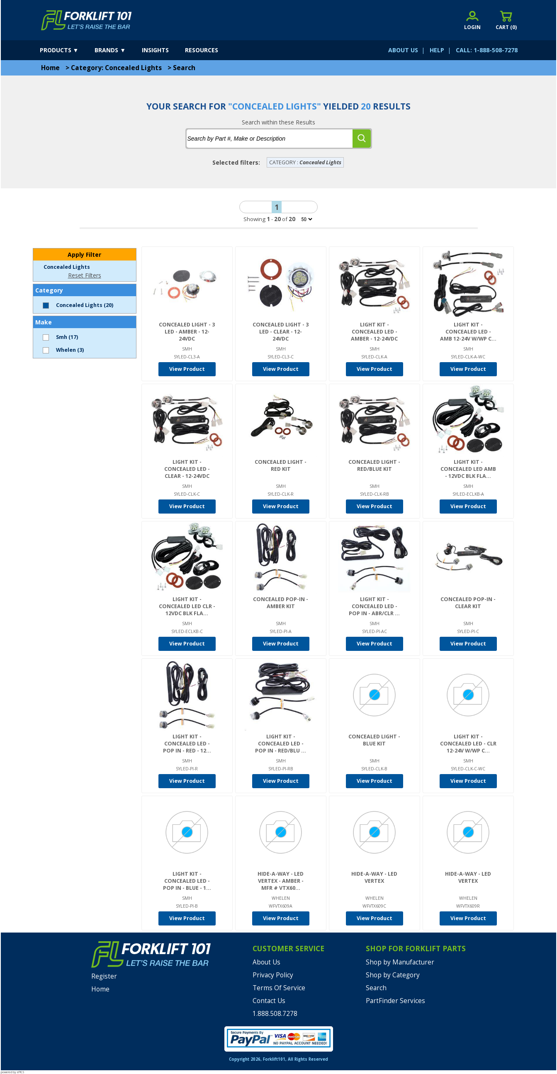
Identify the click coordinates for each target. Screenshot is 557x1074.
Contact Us (269, 1000)
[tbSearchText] (270, 138)
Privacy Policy (273, 975)
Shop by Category (393, 975)
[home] (86, 20)
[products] (66, 50)
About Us (266, 962)
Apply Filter (84, 254)
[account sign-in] (472, 20)
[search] (362, 138)
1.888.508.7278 (275, 1013)
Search (184, 67)
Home (50, 67)
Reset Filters (84, 275)
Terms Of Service (279, 988)
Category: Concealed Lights (116, 67)
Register (104, 976)
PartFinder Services (395, 1000)
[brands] (117, 50)
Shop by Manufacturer (400, 962)
